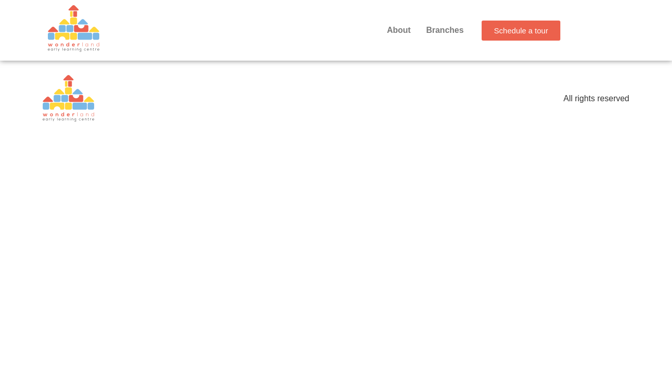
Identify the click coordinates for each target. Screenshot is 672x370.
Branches (445, 30)
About (399, 30)
